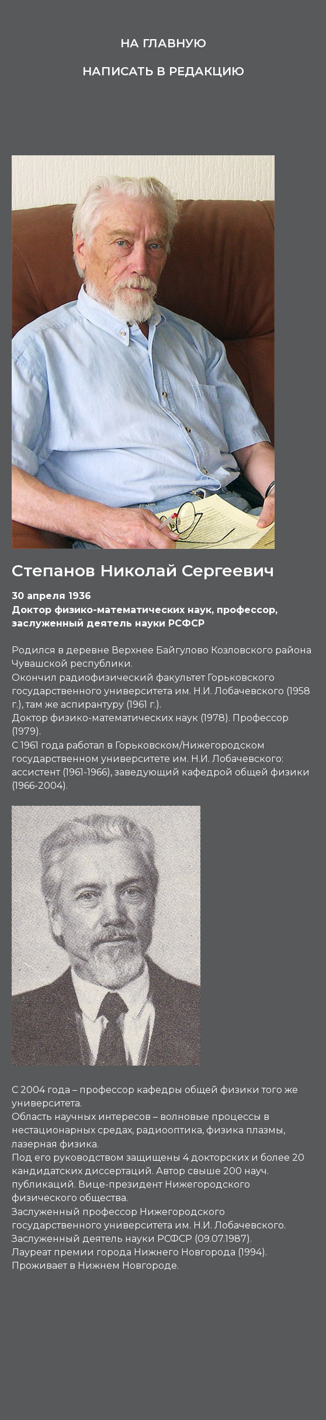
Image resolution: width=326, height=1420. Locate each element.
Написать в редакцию (163, 71)
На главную (163, 43)
